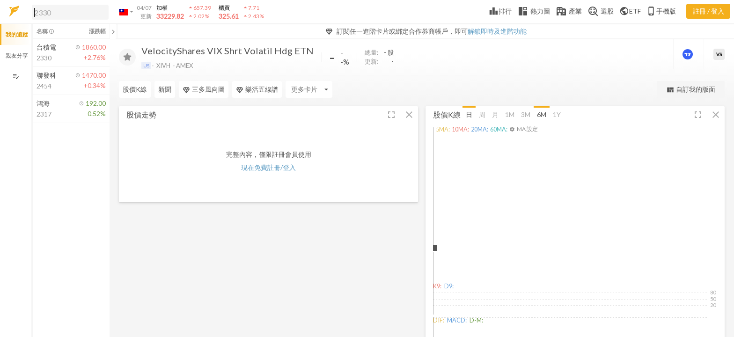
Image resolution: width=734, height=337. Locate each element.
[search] (70, 12)
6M (541, 114)
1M (509, 114)
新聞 (164, 89)
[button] (68, 11)
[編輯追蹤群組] (15, 76)
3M (525, 114)
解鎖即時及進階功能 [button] (497, 31)
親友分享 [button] (17, 55)
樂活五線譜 (257, 89)
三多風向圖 (204, 89)
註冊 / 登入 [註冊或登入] (708, 11)
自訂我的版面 (690, 89)
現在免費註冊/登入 (268, 167)
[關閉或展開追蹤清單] (113, 31)
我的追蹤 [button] (17, 34)
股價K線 (135, 89)
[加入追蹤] (127, 57)
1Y (557, 114)
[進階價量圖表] (689, 54)
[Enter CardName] (309, 89)
